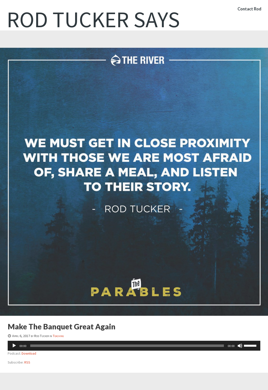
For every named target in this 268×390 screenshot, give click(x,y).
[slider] (127, 345)
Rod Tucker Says (93, 19)
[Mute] (240, 345)
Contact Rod (248, 11)
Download (29, 353)
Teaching (58, 336)
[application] (134, 346)
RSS (27, 362)
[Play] (14, 345)
